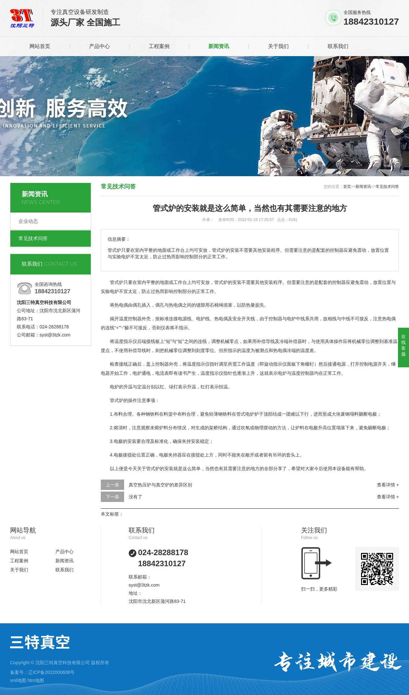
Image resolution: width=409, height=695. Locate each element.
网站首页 (39, 46)
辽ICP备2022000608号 (51, 672)
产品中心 (99, 46)
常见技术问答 (33, 238)
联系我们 (338, 46)
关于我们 (278, 46)
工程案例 (159, 46)
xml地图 (18, 680)
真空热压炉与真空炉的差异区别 (160, 484)
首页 (347, 186)
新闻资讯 (218, 46)
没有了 (135, 496)
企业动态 (28, 221)
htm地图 (36, 680)
